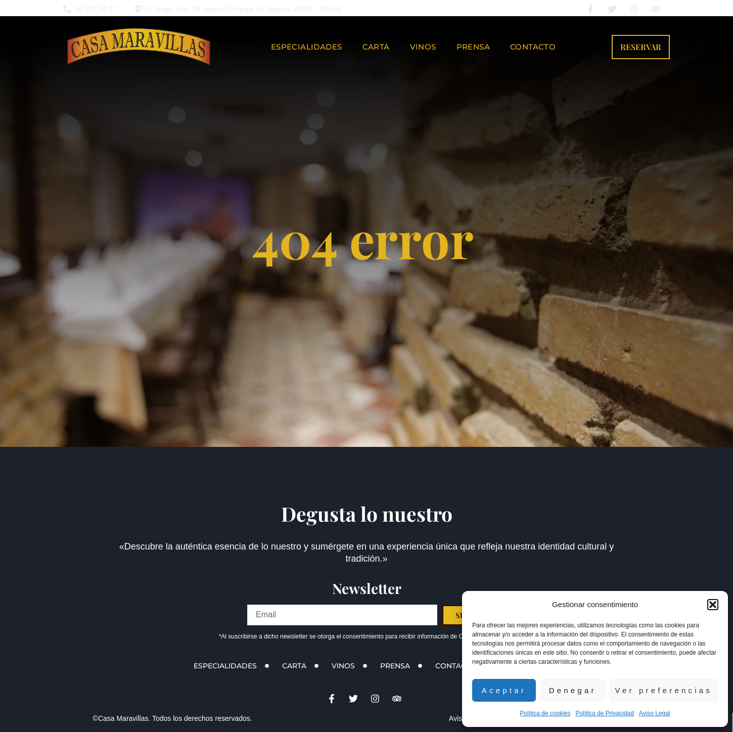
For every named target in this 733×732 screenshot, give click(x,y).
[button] (713, 605)
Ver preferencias (663, 690)
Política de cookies (545, 713)
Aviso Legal (654, 713)
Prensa (473, 47)
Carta (376, 47)
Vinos (423, 47)
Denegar (573, 690)
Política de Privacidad (604, 713)
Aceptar (504, 690)
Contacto (533, 47)
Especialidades (306, 47)
